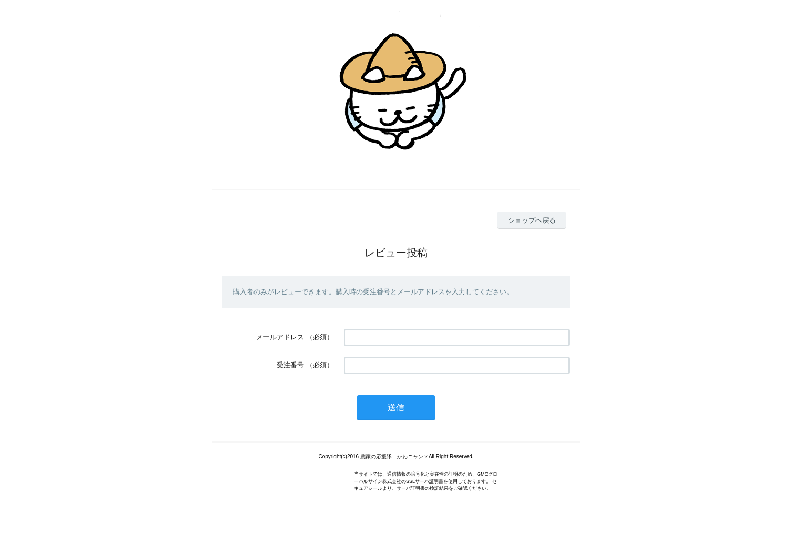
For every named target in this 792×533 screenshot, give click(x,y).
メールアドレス (280, 337)
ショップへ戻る (532, 220)
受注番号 (290, 365)
